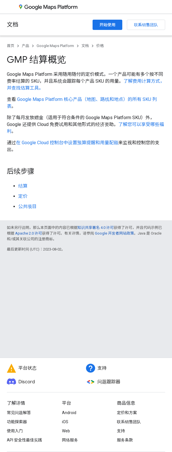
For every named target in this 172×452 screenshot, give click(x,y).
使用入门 (15, 431)
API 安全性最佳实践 (24, 440)
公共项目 (27, 206)
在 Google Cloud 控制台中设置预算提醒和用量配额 (67, 142)
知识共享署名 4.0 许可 (95, 227)
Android (69, 412)
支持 (121, 431)
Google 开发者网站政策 (114, 233)
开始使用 (107, 24)
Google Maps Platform (55, 46)
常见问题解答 (19, 412)
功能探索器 (17, 422)
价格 (100, 46)
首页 (10, 46)
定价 (22, 196)
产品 (25, 46)
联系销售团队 (146, 24)
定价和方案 (127, 412)
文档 (12, 24)
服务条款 (125, 440)
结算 (22, 186)
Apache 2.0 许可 (28, 233)
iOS (65, 422)
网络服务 (70, 440)
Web (66, 431)
